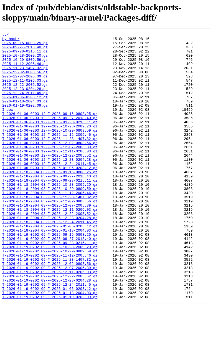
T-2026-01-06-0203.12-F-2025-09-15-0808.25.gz (49, 130)
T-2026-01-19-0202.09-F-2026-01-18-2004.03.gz (49, 345)
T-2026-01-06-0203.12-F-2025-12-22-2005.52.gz (49, 180)
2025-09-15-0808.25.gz (25, 45)
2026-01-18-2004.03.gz (25, 115)
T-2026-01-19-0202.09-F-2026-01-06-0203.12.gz (49, 340)
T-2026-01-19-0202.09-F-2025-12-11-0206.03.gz (49, 320)
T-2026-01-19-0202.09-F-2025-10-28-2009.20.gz (49, 290)
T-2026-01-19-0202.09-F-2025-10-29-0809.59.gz (49, 295)
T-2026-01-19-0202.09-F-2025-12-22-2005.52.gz (49, 325)
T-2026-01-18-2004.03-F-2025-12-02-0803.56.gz (49, 235)
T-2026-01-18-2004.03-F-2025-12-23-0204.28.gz (49, 255)
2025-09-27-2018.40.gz (25, 50)
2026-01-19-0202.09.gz (25, 120)
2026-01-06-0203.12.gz (25, 110)
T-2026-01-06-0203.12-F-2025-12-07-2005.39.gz (49, 170)
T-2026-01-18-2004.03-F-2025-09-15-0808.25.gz (49, 200)
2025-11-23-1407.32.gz (25, 75)
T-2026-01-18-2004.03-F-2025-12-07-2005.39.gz (49, 240)
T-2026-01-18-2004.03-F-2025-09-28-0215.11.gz (49, 210)
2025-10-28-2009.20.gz (25, 60)
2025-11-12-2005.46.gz (25, 70)
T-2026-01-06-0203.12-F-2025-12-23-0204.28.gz (49, 185)
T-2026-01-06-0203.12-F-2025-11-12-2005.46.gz (49, 155)
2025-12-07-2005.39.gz (25, 85)
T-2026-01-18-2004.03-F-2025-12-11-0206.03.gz (49, 245)
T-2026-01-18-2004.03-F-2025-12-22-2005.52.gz (49, 250)
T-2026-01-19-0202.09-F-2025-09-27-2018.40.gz (49, 280)
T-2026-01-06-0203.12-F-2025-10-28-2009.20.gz (49, 145)
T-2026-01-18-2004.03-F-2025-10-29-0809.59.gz (49, 220)
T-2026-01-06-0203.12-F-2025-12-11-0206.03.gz (49, 175)
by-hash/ (10, 40)
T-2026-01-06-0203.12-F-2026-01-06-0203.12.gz (49, 195)
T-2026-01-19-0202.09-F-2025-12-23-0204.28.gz (49, 330)
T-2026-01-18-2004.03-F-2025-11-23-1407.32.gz (49, 230)
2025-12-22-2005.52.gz (25, 95)
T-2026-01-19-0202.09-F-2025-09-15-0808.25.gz (49, 275)
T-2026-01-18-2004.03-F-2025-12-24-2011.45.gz (49, 260)
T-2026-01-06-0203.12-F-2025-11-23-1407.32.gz (49, 160)
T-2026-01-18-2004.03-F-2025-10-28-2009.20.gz (49, 215)
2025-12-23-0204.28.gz (25, 100)
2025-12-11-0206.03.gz (25, 90)
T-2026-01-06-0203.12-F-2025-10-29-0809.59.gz (49, 150)
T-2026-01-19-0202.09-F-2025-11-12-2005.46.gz (49, 300)
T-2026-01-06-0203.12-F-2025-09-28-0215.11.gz (49, 140)
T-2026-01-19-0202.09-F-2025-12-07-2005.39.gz (49, 315)
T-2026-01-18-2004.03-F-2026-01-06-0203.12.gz (49, 265)
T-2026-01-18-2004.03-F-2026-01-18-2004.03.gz (49, 270)
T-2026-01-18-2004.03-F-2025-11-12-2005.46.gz (49, 225)
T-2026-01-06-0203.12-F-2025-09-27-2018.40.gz (49, 135)
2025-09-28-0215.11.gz (25, 55)
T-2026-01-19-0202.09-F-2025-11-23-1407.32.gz (49, 305)
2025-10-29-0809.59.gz (25, 65)
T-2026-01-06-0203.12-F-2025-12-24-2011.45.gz (49, 190)
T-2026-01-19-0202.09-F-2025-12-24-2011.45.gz (49, 335)
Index (7, 125)
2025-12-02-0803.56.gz (25, 80)
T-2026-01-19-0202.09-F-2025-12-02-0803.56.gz (49, 310)
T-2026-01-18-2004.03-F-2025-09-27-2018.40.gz (49, 205)
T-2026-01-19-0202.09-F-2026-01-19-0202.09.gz (49, 350)
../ (5, 35)
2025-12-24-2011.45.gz (25, 105)
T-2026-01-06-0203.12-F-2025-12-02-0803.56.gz (49, 165)
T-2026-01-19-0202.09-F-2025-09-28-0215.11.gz (49, 285)
